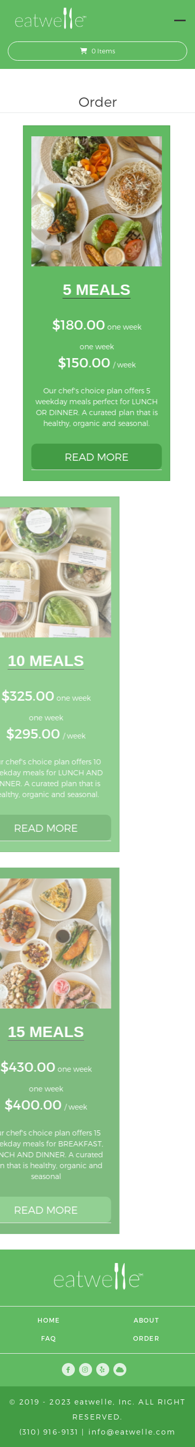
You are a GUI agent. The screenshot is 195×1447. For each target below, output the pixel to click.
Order (146, 1338)
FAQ (49, 1338)
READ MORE (92, 456)
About (146, 1320)
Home (48, 1320)
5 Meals (92, 289)
